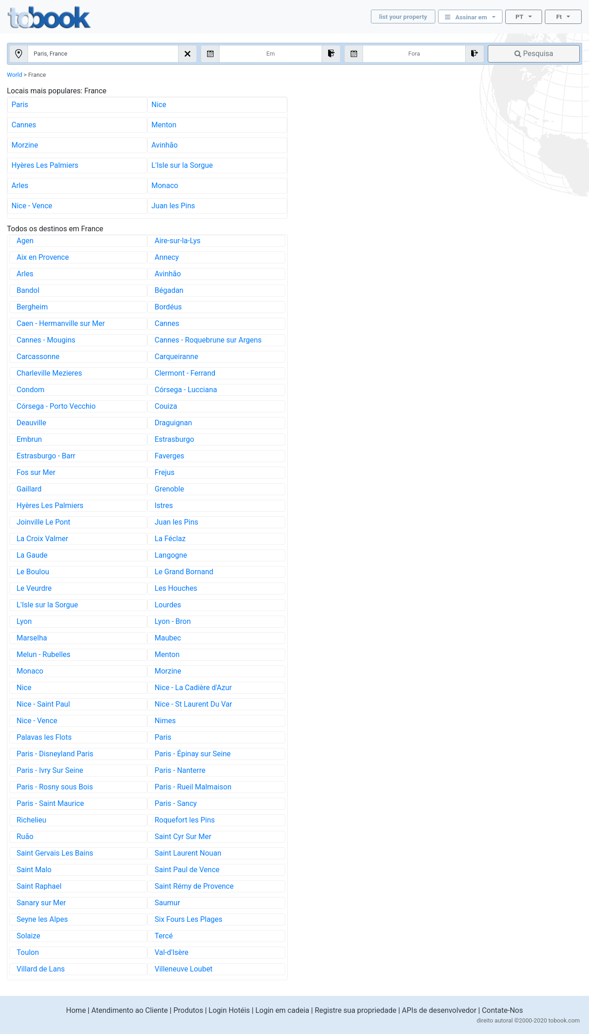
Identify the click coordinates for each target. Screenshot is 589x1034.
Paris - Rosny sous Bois (55, 787)
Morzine (25, 145)
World (14, 74)
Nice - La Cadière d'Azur (193, 687)
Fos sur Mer (36, 472)
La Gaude (32, 555)
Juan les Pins (173, 205)
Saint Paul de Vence (187, 869)
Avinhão (164, 145)
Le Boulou (33, 571)
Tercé (164, 935)
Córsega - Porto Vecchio (56, 406)
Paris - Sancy (176, 803)
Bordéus (168, 307)
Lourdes (168, 604)
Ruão (25, 836)
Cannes (24, 124)
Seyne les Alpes (42, 919)
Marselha (32, 638)
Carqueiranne (176, 356)
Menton (163, 124)
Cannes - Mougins (46, 340)
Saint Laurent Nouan (188, 853)
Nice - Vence (32, 205)
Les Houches (176, 588)
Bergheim (32, 307)
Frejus (164, 472)
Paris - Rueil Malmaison (193, 787)
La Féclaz (170, 538)
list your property (403, 16)
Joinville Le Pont (43, 522)
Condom (31, 389)
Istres (164, 505)
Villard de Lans (41, 969)
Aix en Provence (43, 257)
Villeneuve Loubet (184, 969)
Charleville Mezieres (49, 373)
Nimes (165, 720)
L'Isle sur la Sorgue (182, 165)
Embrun (29, 439)
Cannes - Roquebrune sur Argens (208, 340)
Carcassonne (38, 356)
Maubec (168, 638)
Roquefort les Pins (185, 820)
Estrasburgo (174, 439)
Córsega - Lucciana (186, 389)
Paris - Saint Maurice (50, 803)
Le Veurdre (34, 588)
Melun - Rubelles (43, 654)
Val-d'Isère (172, 952)
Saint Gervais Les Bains (55, 853)
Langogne (171, 555)
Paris (20, 104)
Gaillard (29, 489)
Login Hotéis (229, 1010)
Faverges (169, 455)
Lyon (24, 621)
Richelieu (31, 820)
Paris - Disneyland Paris (55, 753)
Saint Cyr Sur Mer (183, 836)
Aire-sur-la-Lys (178, 240)
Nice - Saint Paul (43, 704)
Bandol (28, 290)
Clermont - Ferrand (185, 373)
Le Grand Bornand (184, 571)
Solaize (28, 935)
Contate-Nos (502, 1010)
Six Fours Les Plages (188, 919)
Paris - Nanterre (180, 770)
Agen (25, 240)
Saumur (167, 902)
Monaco (164, 185)
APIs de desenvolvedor (439, 1010)
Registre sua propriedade (356, 1010)
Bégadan (169, 290)
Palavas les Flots (44, 737)
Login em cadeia (282, 1010)
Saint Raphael (39, 886)
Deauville (31, 422)
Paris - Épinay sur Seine (193, 753)
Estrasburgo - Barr (46, 455)
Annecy (167, 257)
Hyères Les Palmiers (45, 165)
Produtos (188, 1010)
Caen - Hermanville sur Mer (61, 323)
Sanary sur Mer (41, 902)
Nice (158, 104)
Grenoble (169, 489)
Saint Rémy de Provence (194, 886)
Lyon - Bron (173, 621)
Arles (20, 185)
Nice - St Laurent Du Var (193, 704)
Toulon (28, 952)
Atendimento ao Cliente (129, 1010)
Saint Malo (34, 869)
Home (76, 1010)
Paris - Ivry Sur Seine (50, 770)
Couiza (166, 406)
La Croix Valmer (42, 538)
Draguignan (173, 422)
